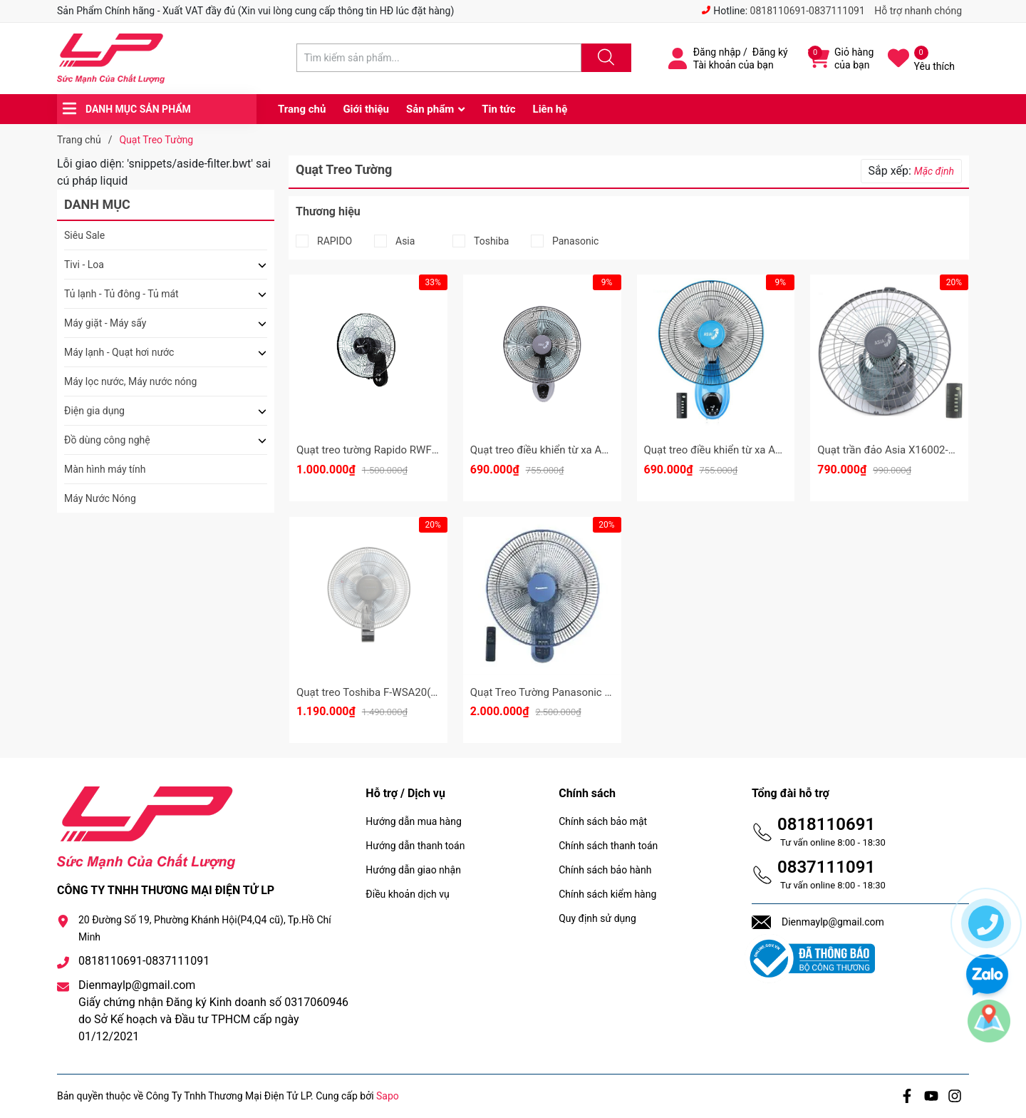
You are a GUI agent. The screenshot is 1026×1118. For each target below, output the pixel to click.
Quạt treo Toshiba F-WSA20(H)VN (376, 692)
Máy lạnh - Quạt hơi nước (119, 352)
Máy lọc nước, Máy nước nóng (130, 381)
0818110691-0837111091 (807, 10)
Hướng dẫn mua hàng (413, 821)
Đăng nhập (717, 52)
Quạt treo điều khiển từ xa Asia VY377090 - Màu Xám (595, 449)
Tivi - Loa (84, 264)
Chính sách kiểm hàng (607, 894)
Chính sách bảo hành (605, 870)
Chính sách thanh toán (608, 845)
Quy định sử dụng (597, 918)
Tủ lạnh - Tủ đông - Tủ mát (121, 293)
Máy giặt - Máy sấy (105, 323)
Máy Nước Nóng (100, 498)
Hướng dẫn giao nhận (413, 870)
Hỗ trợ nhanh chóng (918, 10)
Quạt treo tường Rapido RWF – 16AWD (387, 449)
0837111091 (826, 867)
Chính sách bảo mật (603, 821)
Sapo (387, 1096)
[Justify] (604, 57)
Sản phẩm (430, 109)
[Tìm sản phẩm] (438, 57)
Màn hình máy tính (105, 469)
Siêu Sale (84, 235)
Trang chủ (302, 109)
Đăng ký (770, 52)
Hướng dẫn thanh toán (415, 845)
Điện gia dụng (94, 410)
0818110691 (826, 824)
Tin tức (498, 109)
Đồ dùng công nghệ (107, 440)
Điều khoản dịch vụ (407, 894)
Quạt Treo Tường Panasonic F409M (554, 692)
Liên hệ (550, 109)
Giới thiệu (366, 109)
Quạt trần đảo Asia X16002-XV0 (892, 449)
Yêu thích (934, 66)
